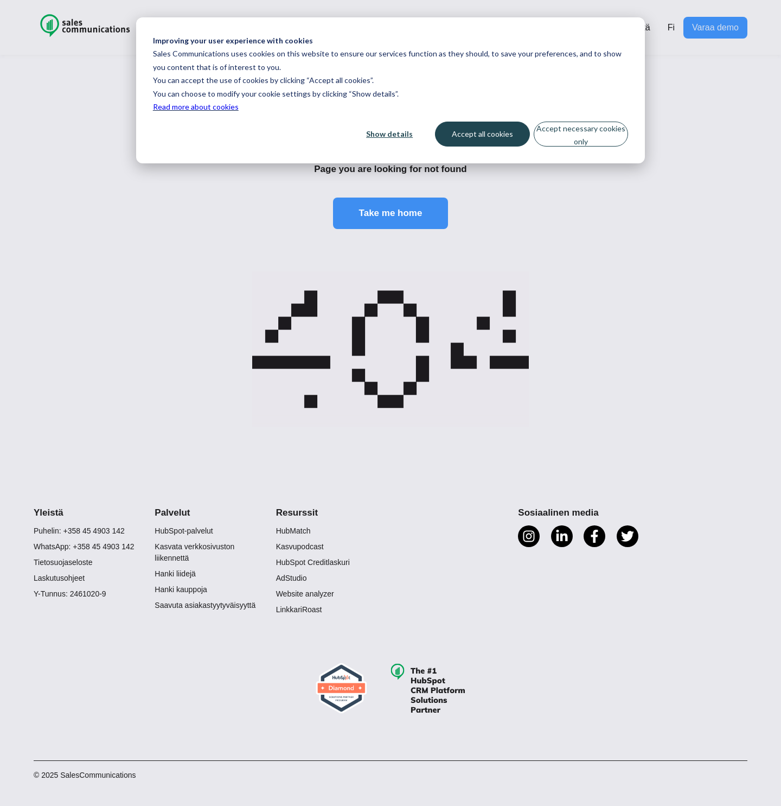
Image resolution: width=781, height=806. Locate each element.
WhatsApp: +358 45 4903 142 (84, 546)
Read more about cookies (196, 106)
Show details (389, 133)
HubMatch (293, 530)
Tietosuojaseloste (63, 562)
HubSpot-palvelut (184, 530)
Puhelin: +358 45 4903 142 (79, 530)
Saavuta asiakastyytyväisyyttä (205, 605)
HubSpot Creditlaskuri (313, 562)
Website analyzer (305, 593)
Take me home (390, 213)
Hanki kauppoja (181, 589)
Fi (671, 27)
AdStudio (291, 578)
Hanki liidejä (175, 573)
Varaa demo (715, 27)
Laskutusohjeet (59, 578)
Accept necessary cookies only (580, 135)
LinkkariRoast (299, 609)
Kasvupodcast (300, 546)
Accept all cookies (482, 133)
